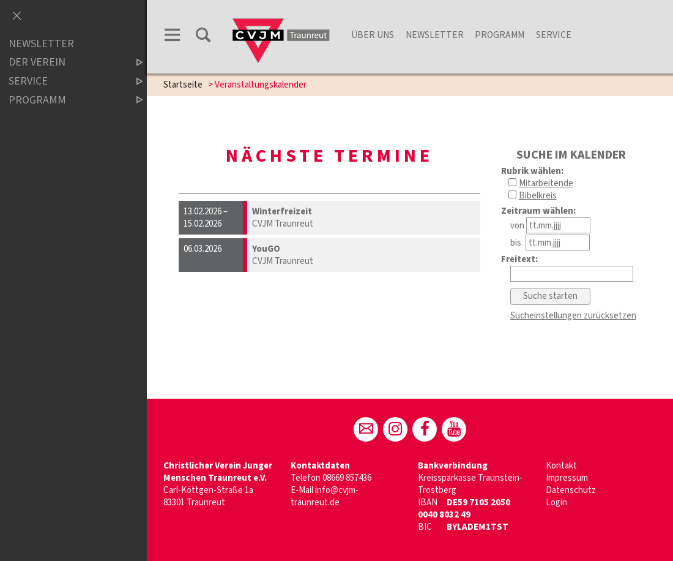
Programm (499, 35)
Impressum (567, 478)
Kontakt (561, 465)
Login (556, 502)
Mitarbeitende (546, 183)
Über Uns (372, 35)
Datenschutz (571, 490)
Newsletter (435, 35)
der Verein (65, 63)
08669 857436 (346, 478)
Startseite (183, 84)
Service (553, 35)
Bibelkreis (538, 195)
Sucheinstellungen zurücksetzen (573, 315)
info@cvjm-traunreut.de (325, 496)
